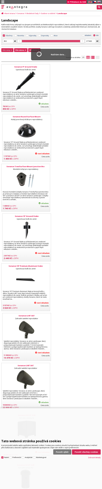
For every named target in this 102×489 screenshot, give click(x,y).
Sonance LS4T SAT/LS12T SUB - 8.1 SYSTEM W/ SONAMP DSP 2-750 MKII (26, 316)
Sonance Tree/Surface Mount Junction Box (26, 116)
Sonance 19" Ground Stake (76, 116)
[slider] (19, 41)
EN (90, 2)
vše (97, 35)
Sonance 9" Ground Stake (25, 67)
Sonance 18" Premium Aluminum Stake (26, 166)
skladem (88, 35)
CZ (94, 2)
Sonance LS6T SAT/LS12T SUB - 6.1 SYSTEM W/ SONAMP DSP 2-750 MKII (76, 316)
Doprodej (45, 35)
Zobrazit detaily (94, 457)
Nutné (6, 457)
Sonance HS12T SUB (76, 216)
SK (98, 2)
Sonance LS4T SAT (76, 166)
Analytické (28, 457)
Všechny (9, 35)
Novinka (20, 35)
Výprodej (32, 35)
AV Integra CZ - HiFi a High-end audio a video (17, 7)
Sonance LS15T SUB (76, 266)
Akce (56, 35)
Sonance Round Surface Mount (76, 67)
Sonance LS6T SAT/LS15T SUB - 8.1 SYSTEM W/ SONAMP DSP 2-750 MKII (76, 366)
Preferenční (16, 457)
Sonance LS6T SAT (26, 216)
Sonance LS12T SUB (25, 266)
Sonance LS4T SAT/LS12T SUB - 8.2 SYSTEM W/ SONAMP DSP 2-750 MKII (26, 366)
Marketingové (41, 457)
